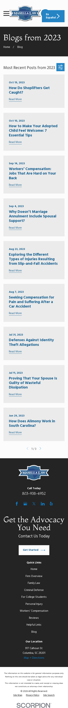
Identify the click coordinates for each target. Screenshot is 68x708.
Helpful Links (33, 625)
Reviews (34, 618)
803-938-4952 (34, 493)
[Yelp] (51, 504)
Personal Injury (34, 604)
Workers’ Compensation (34, 611)
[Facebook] (17, 504)
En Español (53, 16)
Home (34, 569)
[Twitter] (34, 504)
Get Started (34, 550)
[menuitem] (17, 696)
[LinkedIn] (43, 504)
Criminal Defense (34, 590)
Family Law (34, 583)
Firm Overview (34, 576)
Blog (34, 632)
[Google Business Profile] (25, 504)
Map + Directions (34, 658)
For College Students (34, 597)
